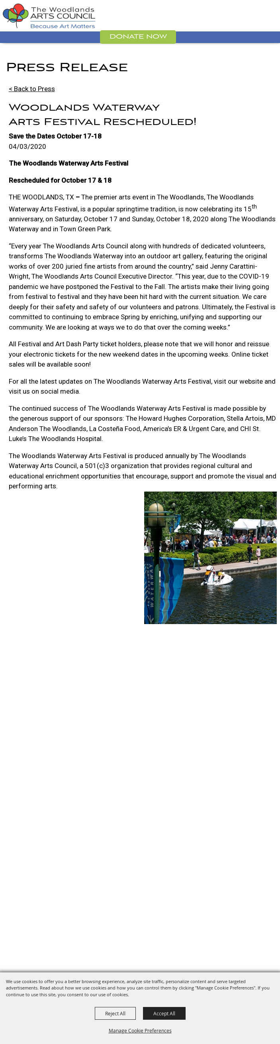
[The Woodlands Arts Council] (49, 15)
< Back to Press (32, 89)
